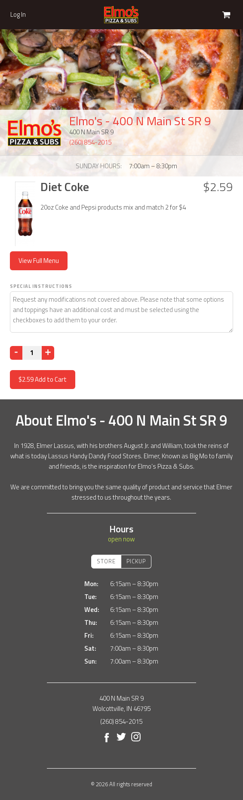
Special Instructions (41, 286)
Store (106, 561)
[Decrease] (16, 353)
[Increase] (48, 353)
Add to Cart (42, 379)
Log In (18, 15)
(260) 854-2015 (90, 142)
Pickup (136, 561)
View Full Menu (38, 261)
